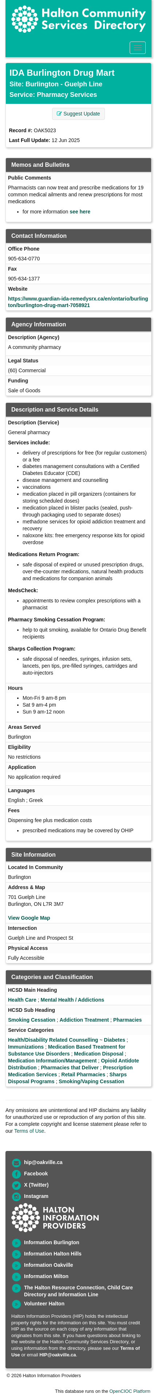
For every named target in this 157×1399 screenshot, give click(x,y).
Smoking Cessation (31, 1020)
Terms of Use (29, 1131)
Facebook (36, 1173)
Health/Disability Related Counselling (53, 1040)
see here (80, 212)
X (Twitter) (36, 1185)
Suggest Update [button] (78, 114)
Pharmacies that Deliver (70, 1067)
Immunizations (26, 1047)
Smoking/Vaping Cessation (91, 1081)
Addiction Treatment (84, 1020)
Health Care (22, 1000)
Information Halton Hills (53, 1254)
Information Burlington (51, 1242)
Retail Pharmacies (83, 1074)
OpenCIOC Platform (129, 1391)
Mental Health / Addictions (72, 1000)
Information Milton (46, 1276)
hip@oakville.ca (43, 1162)
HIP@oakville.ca (57, 1354)
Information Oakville (48, 1265)
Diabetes (114, 1040)
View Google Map (29, 918)
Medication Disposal (98, 1054)
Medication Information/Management (52, 1061)
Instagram (36, 1196)
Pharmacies (127, 1020)
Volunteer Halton (44, 1303)
